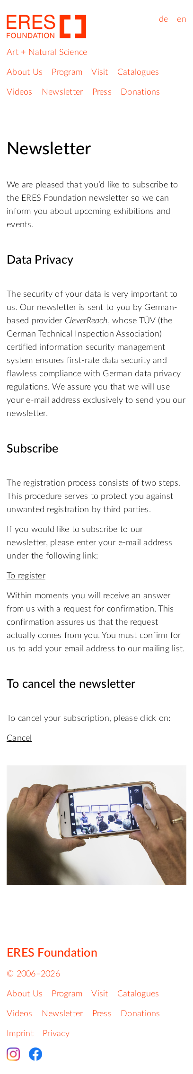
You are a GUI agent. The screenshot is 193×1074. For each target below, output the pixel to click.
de (163, 19)
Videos (20, 92)
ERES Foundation (52, 953)
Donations (140, 92)
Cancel (19, 738)
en (181, 19)
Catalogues (138, 72)
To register (26, 576)
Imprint (20, 1034)
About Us (25, 72)
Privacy (56, 1034)
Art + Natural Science (47, 52)
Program (67, 72)
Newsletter (62, 92)
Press (102, 92)
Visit (99, 72)
